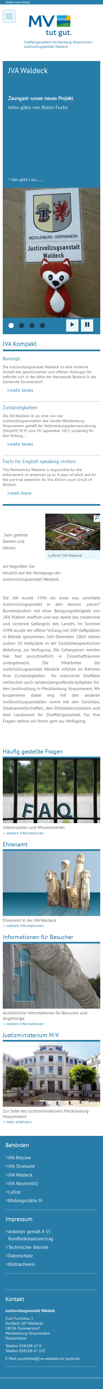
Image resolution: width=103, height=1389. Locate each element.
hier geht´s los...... (27, 179)
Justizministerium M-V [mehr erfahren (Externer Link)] (31, 1035)
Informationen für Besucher (38, 937)
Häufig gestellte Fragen (33, 751)
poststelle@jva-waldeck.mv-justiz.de (49, 1358)
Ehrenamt (15, 844)
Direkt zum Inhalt (17, 2)
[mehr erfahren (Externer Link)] (51, 1074)
